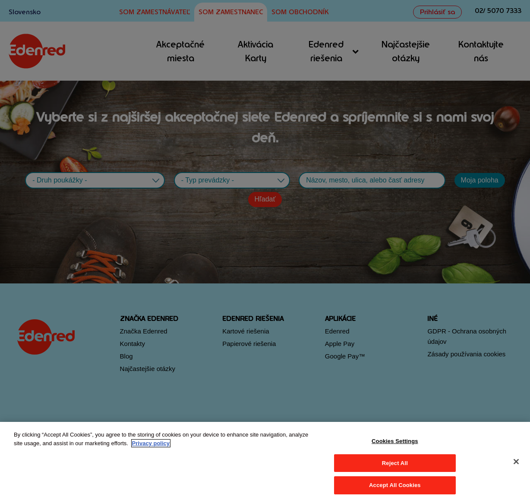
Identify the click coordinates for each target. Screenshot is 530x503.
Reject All (395, 463)
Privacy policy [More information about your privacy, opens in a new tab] (151, 443)
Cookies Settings (395, 441)
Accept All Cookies (395, 485)
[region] (265, 462)
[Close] (516, 461)
